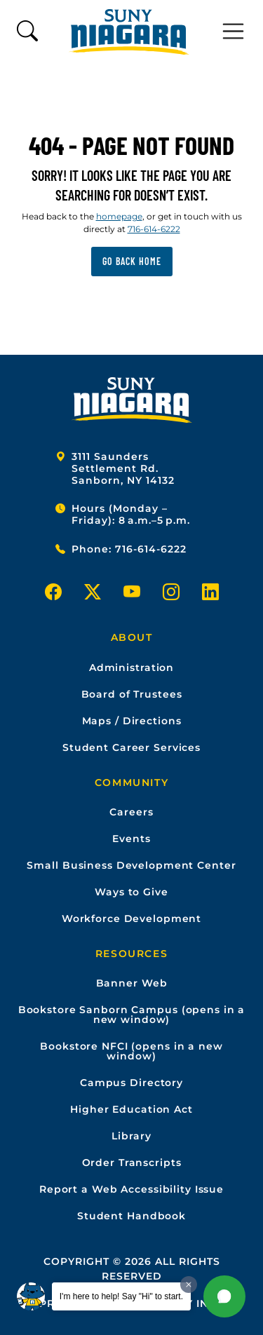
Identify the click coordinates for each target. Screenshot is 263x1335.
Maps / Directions (132, 720)
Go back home (131, 261)
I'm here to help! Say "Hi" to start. (121, 1296)
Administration (131, 667)
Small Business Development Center (131, 865)
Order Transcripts (132, 1162)
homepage (119, 216)
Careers (131, 812)
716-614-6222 (154, 229)
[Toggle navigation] (233, 31)
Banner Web (132, 983)
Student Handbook (131, 1215)
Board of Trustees (131, 694)
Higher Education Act (131, 1109)
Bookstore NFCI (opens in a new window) (131, 1051)
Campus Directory (131, 1082)
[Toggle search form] (27, 32)
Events (131, 838)
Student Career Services (131, 747)
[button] (224, 1296)
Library (131, 1136)
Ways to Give (131, 892)
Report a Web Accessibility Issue (131, 1189)
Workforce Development (131, 918)
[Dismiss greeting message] (188, 1284)
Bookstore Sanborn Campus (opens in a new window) (131, 1014)
